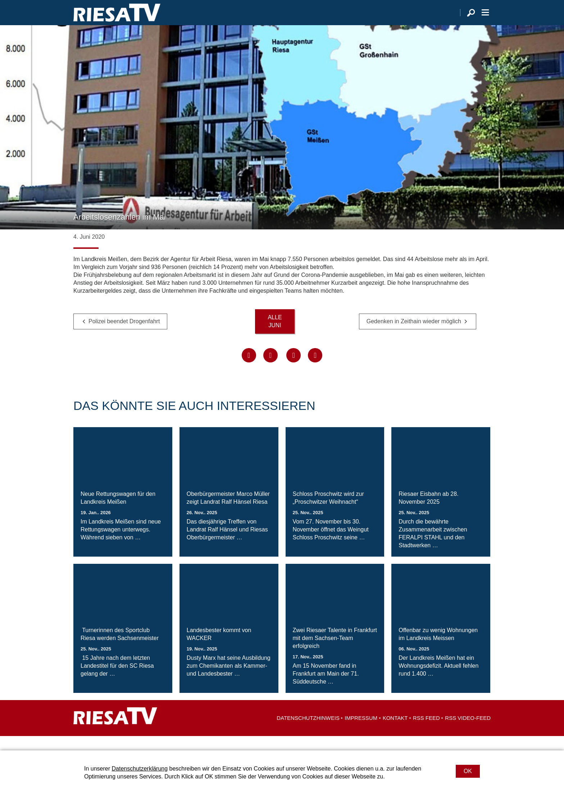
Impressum (361, 732)
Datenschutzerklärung (140, 769)
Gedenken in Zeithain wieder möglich (414, 336)
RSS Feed (426, 732)
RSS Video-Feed (468, 732)
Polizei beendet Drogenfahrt (124, 336)
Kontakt (395, 732)
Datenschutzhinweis (308, 732)
